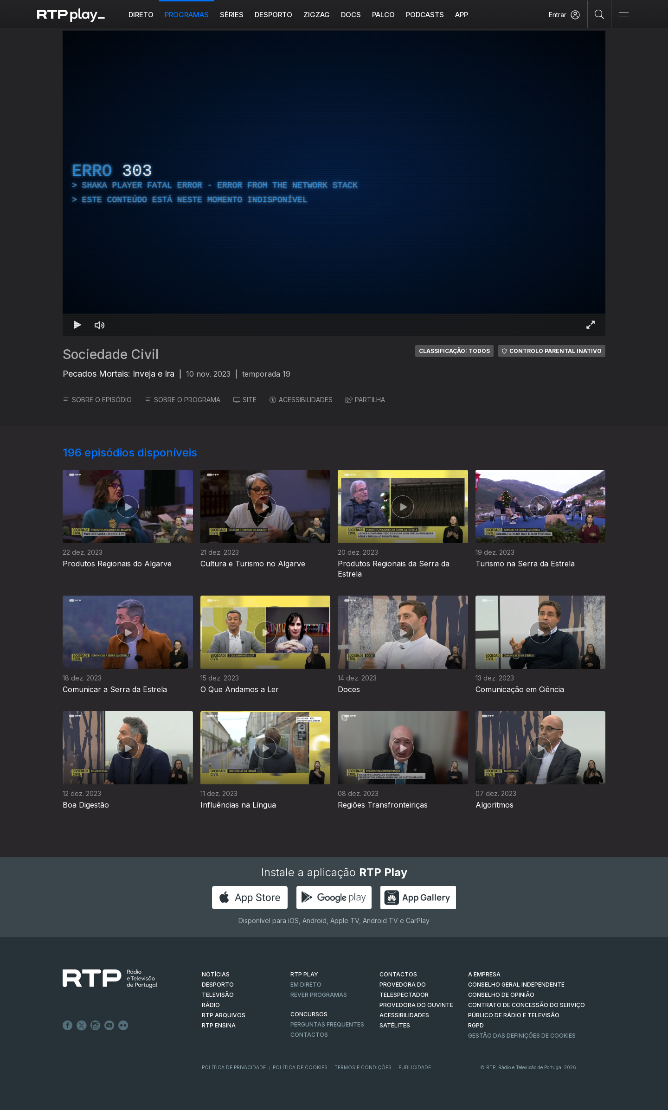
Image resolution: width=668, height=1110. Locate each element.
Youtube (109, 1025)
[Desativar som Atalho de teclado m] (100, 325)
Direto (141, 14)
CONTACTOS (398, 974)
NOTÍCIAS (216, 974)
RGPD (476, 1025)
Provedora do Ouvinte (416, 1004)
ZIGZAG (316, 14)
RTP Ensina (219, 1025)
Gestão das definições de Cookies (522, 1035)
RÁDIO (211, 1004)
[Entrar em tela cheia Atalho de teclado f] (590, 325)
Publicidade (414, 1067)
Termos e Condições (363, 1067)
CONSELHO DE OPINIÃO (501, 994)
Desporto (273, 14)
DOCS (351, 14)
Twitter (82, 1025)
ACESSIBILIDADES (301, 400)
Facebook (68, 1025)
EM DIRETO (305, 984)
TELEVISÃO (218, 994)
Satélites (394, 1025)
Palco (383, 14)
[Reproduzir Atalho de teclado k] (77, 325)
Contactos (309, 1034)
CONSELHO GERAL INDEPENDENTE (516, 984)
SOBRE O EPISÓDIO (97, 400)
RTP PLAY (304, 974)
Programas (187, 14)
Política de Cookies (300, 1067)
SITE (245, 400)
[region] (334, 183)
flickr (123, 1025)
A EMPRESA (484, 974)
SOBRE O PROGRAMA (182, 400)
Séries (232, 14)
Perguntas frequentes (327, 1024)
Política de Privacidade (234, 1067)
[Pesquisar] (599, 14)
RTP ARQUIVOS (223, 1015)
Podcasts (425, 14)
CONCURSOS (309, 1014)
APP (461, 14)
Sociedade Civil (111, 354)
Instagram (95, 1025)
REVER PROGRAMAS (318, 994)
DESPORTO (218, 984)
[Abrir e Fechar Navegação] (623, 15)
